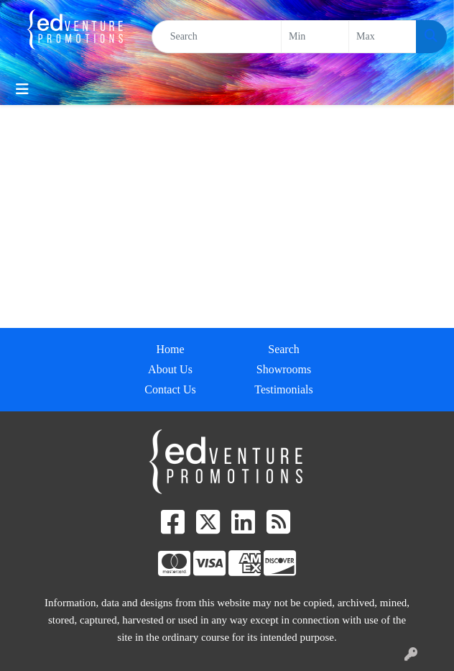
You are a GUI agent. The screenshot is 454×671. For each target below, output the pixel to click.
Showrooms (283, 369)
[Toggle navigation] (22, 89)
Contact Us (170, 389)
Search (284, 349)
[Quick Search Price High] (382, 36)
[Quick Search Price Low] (315, 36)
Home (170, 349)
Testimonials (283, 389)
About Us (170, 369)
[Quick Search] (217, 36)
